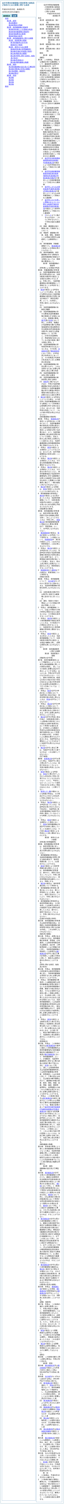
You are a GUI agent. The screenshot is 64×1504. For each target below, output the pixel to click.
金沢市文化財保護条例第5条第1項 (51, 160)
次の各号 (51, 581)
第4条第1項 (55, 246)
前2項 (49, 618)
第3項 (57, 1407)
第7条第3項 (50, 1046)
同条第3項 (48, 539)
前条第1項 (54, 419)
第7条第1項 (49, 1173)
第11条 (46, 1418)
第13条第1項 (49, 1365)
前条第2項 (44, 570)
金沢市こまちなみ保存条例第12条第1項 (51, 189)
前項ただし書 (46, 791)
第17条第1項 (49, 1438)
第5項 (54, 570)
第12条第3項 (48, 1429)
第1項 (43, 397)
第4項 (42, 496)
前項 (42, 290)
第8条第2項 (47, 1407)
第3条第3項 (45, 533)
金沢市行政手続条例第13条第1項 (50, 1109)
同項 (48, 699)
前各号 (45, 382)
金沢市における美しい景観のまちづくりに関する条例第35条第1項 (51, 204)
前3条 (45, 1462)
